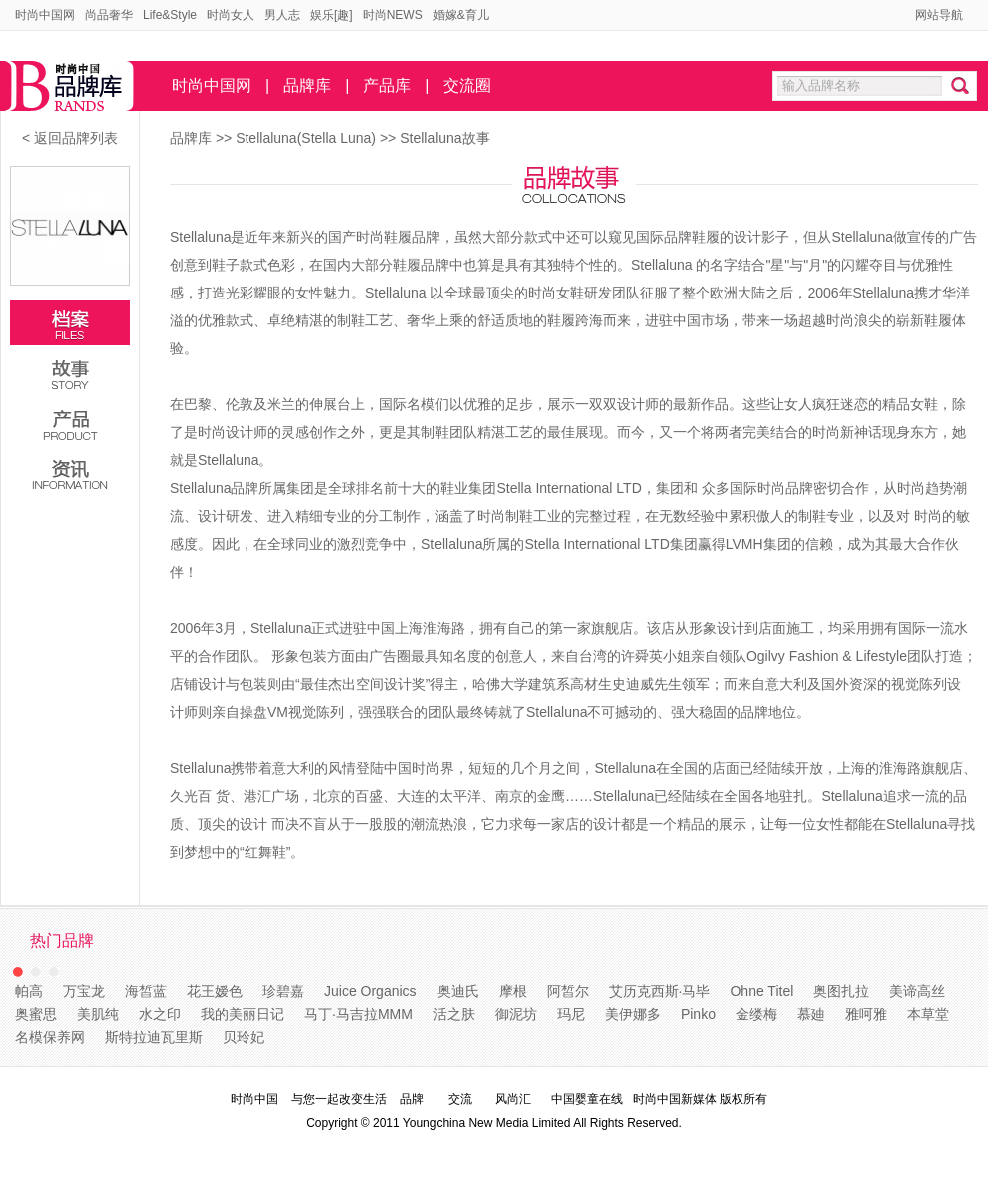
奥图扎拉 (841, 991)
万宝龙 (84, 991)
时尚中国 (254, 1099)
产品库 (387, 85)
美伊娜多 (633, 1014)
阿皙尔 (568, 991)
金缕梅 (756, 1014)
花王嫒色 (215, 991)
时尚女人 (230, 15)
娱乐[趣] (331, 15)
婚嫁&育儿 (461, 15)
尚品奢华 (109, 15)
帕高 (29, 991)
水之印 (160, 1014)
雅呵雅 (866, 1014)
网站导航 (939, 15)
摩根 (513, 991)
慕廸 (811, 1014)
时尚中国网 (45, 15)
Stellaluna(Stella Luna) (308, 138)
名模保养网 (50, 1037)
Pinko (698, 1014)
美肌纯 (98, 1014)
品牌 (412, 1099)
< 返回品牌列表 (70, 138)
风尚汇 (513, 1099)
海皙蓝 (146, 991)
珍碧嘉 (283, 991)
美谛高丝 (917, 991)
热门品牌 (62, 940)
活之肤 (454, 1014)
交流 (460, 1099)
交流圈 (467, 85)
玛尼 (571, 1014)
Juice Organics (370, 991)
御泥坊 (516, 1014)
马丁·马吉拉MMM (358, 1014)
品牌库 (307, 85)
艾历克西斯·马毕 (660, 991)
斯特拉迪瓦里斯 (154, 1037)
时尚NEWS (393, 15)
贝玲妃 (243, 1037)
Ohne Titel (761, 991)
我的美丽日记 (242, 1014)
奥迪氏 (458, 991)
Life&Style (170, 15)
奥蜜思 (36, 1014)
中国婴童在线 (587, 1099)
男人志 (282, 15)
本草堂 (928, 1014)
